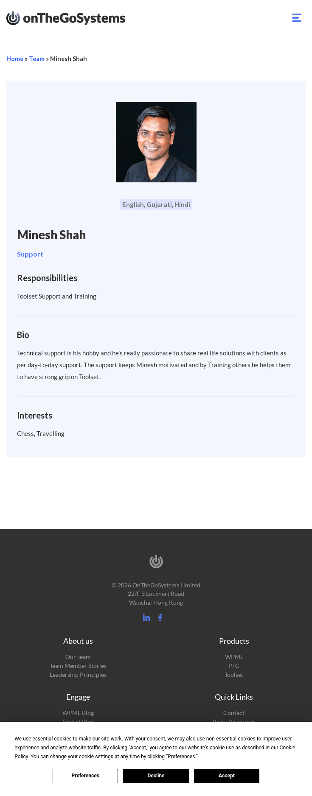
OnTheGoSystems (81, 17)
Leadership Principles (78, 674)
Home (14, 58)
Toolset (234, 674)
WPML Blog (78, 712)
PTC (233, 665)
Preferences (85, 776)
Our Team (78, 656)
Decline (155, 776)
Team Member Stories (78, 665)
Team (37, 58)
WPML (234, 656)
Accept (227, 776)
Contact (234, 712)
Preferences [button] (181, 757)
